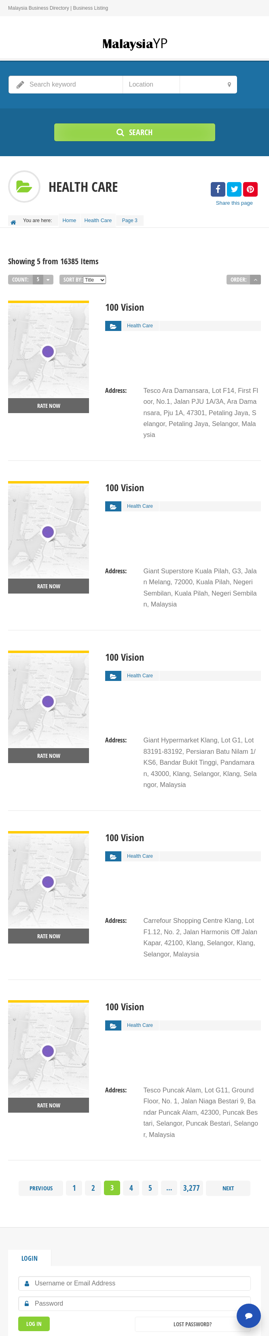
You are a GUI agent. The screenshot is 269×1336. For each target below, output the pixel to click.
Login (28, 1169)
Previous (42, 1100)
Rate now (48, 402)
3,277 (191, 1100)
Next (227, 1100)
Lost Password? (193, 1234)
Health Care (103, 219)
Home (71, 219)
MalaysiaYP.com (136, 1324)
